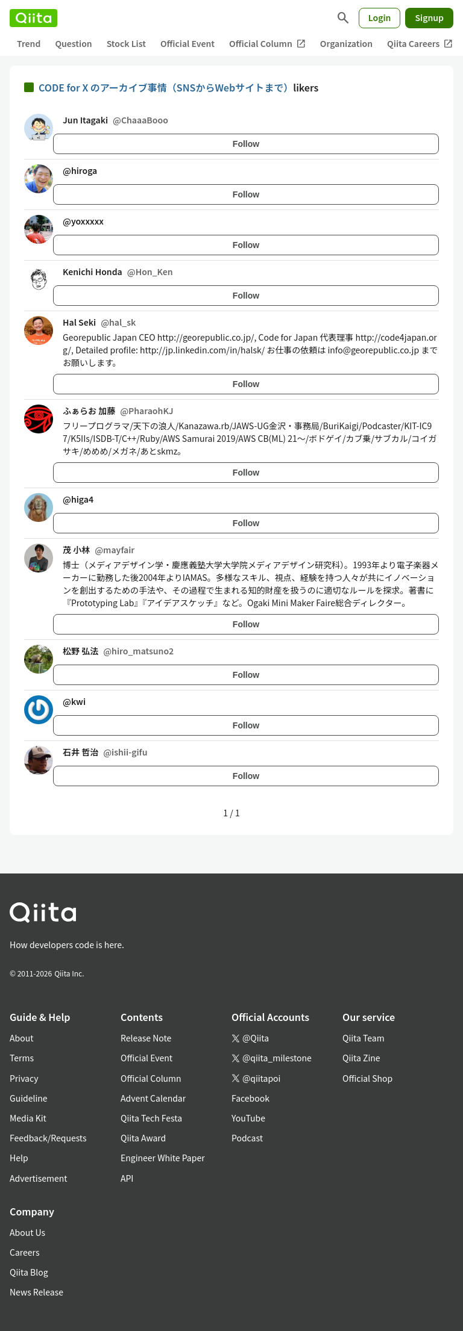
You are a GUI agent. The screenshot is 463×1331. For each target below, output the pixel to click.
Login (379, 17)
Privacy (24, 1078)
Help (19, 1158)
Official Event (187, 43)
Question (73, 43)
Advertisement (39, 1178)
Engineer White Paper (163, 1158)
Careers (24, 1252)
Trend (28, 43)
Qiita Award (143, 1138)
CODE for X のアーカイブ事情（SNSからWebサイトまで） (166, 87)
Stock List (126, 43)
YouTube (248, 1118)
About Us (27, 1232)
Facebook (250, 1098)
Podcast (247, 1138)
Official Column (267, 43)
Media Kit (28, 1118)
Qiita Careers (420, 43)
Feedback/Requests (48, 1138)
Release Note (146, 1038)
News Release (36, 1292)
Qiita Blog (29, 1272)
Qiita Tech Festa (151, 1118)
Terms (22, 1058)
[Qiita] (33, 18)
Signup (429, 17)
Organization (346, 43)
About (21, 1038)
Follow (246, 144)
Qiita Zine (361, 1058)
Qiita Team (363, 1038)
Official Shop (367, 1078)
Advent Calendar (153, 1098)
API (127, 1178)
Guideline (29, 1098)
